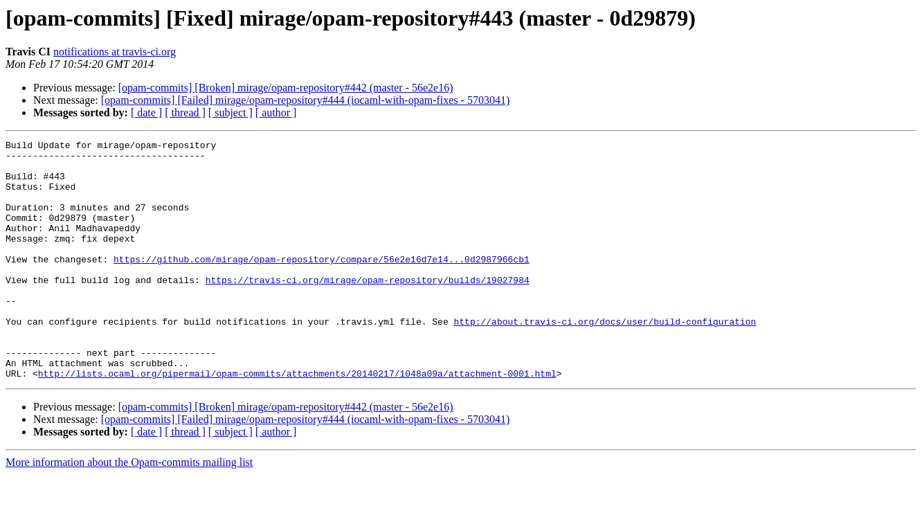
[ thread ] (185, 112)
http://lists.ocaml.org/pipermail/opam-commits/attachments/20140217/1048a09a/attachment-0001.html (297, 421)
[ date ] (146, 112)
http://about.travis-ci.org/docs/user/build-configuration (604, 358)
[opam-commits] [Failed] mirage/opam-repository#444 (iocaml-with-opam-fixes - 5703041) (305, 100)
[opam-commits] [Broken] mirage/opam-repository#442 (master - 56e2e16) (285, 87)
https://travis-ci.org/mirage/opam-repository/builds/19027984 (368, 309)
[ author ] (276, 112)
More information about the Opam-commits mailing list (129, 510)
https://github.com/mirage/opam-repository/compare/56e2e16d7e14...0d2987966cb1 (322, 284)
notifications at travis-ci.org (114, 51)
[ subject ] (230, 112)
